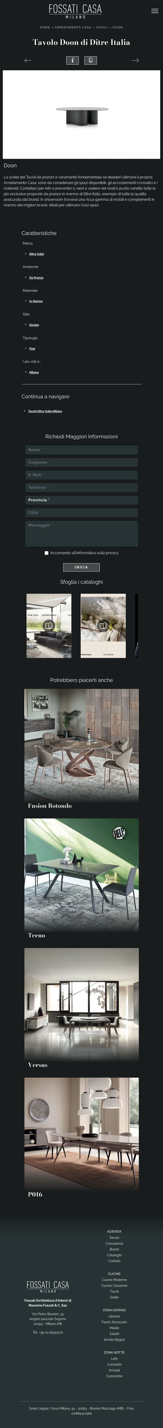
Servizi (114, 1238)
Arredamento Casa (73, 27)
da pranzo (36, 277)
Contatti (114, 1261)
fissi (32, 348)
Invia (81, 567)
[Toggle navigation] (155, 11)
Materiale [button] (30, 290)
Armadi (114, 1370)
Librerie (114, 1316)
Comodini (114, 1364)
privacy (112, 553)
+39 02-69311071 (51, 1332)
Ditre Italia (36, 254)
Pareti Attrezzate (114, 1322)
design (34, 325)
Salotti (114, 1334)
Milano (34, 372)
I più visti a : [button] (32, 361)
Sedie (114, 1297)
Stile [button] (26, 314)
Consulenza (114, 1243)
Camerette (114, 1376)
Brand (114, 1249)
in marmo (36, 301)
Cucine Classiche (114, 1285)
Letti (114, 1359)
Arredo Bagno (114, 1339)
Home (45, 27)
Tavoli (102, 27)
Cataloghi (114, 1255)
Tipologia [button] (30, 338)
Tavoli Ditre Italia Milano (45, 411)
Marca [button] (28, 243)
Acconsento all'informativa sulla (84, 553)
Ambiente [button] (31, 267)
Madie (114, 1328)
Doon (118, 27)
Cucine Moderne (114, 1280)
